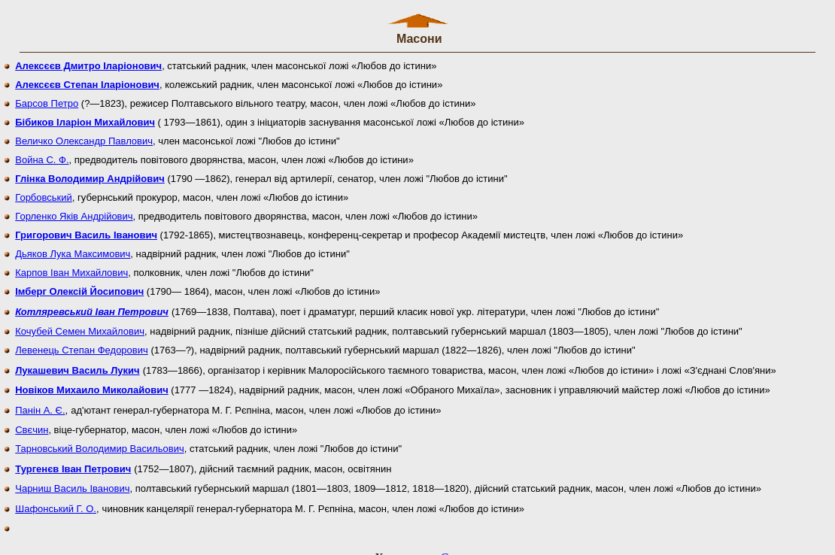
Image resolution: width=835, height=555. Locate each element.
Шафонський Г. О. (55, 502)
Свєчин (31, 423)
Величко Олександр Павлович (84, 134)
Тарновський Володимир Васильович (99, 441)
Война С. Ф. (41, 153)
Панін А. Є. (40, 403)
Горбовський (43, 190)
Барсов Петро (46, 96)
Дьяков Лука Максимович (72, 247)
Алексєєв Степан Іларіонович (87, 77)
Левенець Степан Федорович (81, 343)
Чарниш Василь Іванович (72, 481)
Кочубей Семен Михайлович (79, 324)
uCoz (447, 544)
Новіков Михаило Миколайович (91, 383)
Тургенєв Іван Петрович (73, 462)
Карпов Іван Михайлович (71, 265)
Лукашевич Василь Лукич (77, 363)
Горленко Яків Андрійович (73, 209)
